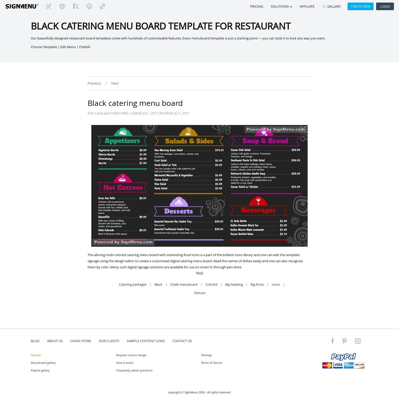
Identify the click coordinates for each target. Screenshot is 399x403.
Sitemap (206, 355)
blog (35, 341)
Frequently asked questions (134, 370)
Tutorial (36, 355)
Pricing (256, 6)
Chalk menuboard (183, 284)
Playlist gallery (40, 370)
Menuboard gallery (43, 363)
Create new (360, 6)
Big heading (234, 284)
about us (55, 341)
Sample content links (146, 341)
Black (158, 284)
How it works (124, 363)
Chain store (80, 341)
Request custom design (131, 355)
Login (385, 6)
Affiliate (307, 6)
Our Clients (109, 341)
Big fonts (257, 284)
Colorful (211, 284)
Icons (276, 284)
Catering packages (133, 284)
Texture (199, 292)
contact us (182, 341)
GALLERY (331, 6)
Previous (95, 83)
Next (115, 83)
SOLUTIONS (281, 6)
